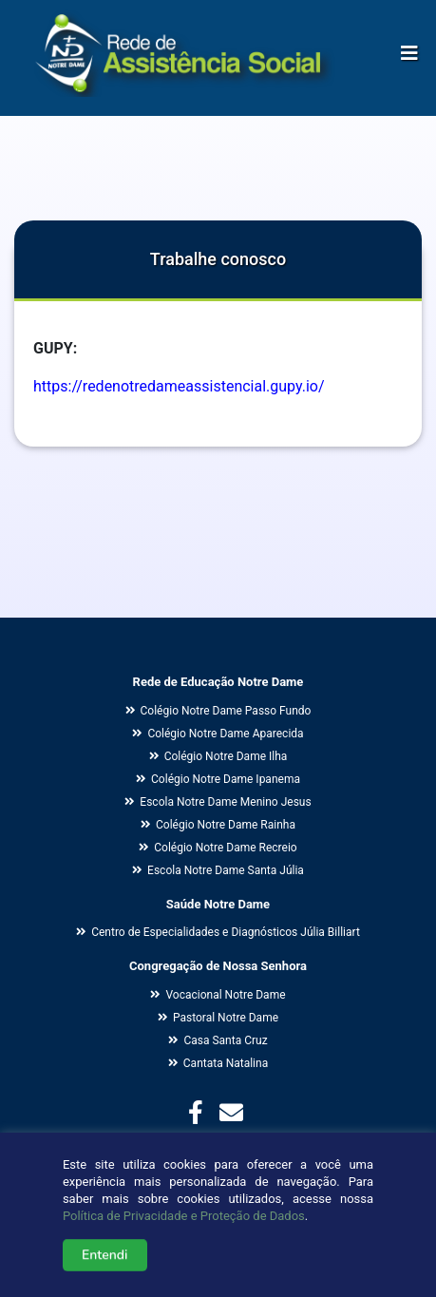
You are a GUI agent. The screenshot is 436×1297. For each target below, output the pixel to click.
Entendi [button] (105, 1267)
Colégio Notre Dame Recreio (217, 847)
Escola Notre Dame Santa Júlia (218, 870)
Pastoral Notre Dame (218, 1017)
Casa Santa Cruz (217, 1040)
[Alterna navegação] (409, 48)
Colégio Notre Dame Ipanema (218, 779)
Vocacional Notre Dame (217, 994)
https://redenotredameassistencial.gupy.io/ (179, 386)
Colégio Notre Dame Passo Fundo (218, 710)
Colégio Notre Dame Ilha (218, 756)
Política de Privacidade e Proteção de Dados (184, 1228)
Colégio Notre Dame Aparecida (217, 733)
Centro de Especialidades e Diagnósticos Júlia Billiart (218, 932)
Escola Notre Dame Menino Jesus (217, 802)
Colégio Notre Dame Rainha (218, 824)
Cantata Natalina (218, 1063)
